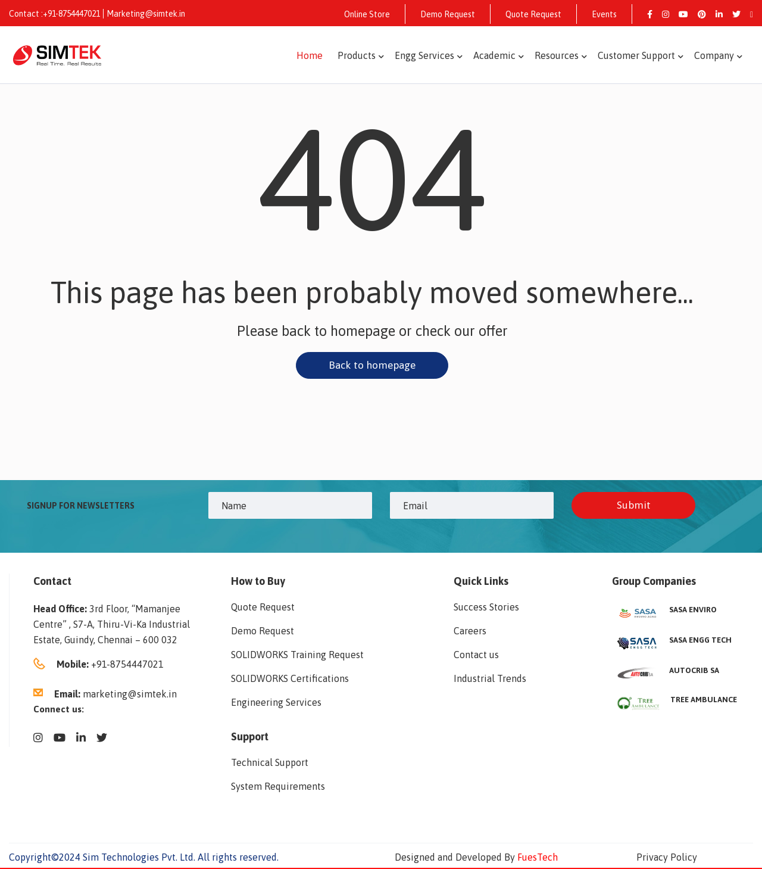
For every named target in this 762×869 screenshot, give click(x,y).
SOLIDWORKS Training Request (297, 655)
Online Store (367, 14)
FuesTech (537, 858)
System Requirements (278, 787)
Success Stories (486, 608)
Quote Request (533, 14)
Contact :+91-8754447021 (54, 13)
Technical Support (269, 763)
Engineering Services (276, 703)
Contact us (476, 655)
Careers (470, 632)
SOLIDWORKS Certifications (290, 679)
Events (604, 14)
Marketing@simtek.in (146, 13)
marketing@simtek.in (130, 695)
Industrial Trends (490, 679)
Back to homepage (372, 365)
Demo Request (447, 14)
